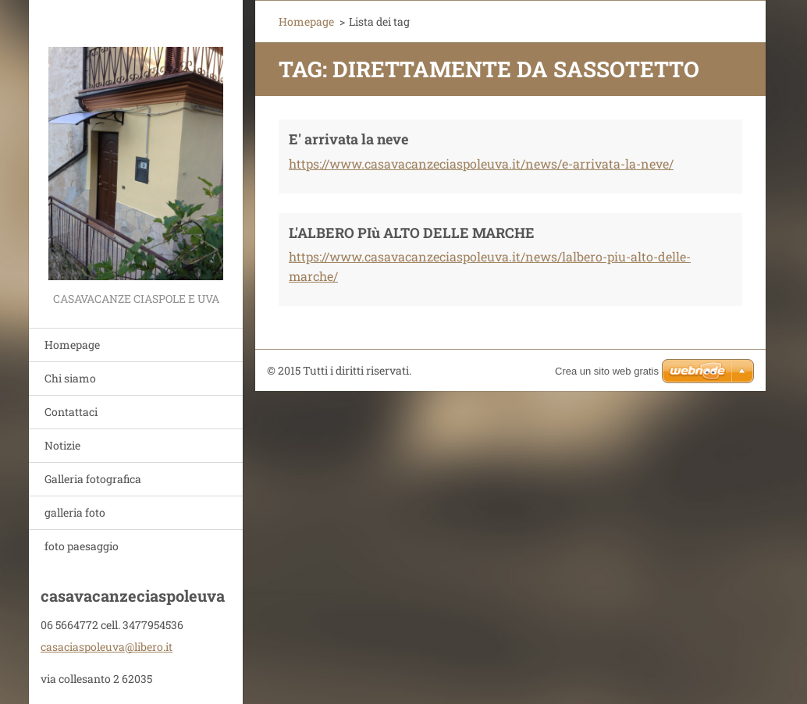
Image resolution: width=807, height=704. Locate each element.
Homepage (72, 344)
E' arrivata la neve (348, 139)
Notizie (62, 445)
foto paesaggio (81, 546)
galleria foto (74, 512)
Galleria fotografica (92, 478)
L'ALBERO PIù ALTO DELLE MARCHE (412, 232)
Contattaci (71, 411)
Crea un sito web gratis (607, 371)
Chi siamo (70, 378)
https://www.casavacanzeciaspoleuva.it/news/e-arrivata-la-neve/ (481, 163)
